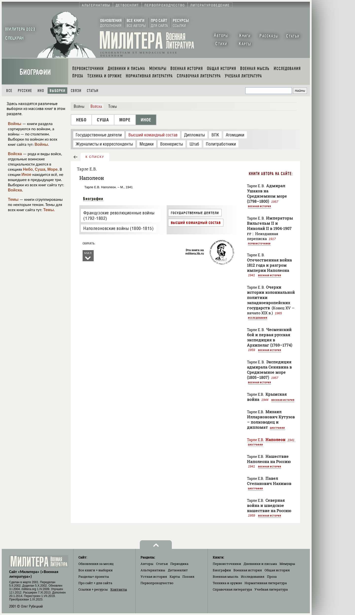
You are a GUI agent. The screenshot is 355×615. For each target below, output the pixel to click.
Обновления (96, 563)
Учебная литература (271, 589)
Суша (40, 169)
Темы (13, 199)
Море (52, 169)
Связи (76, 90)
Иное (26, 174)
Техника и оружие (227, 583)
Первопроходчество (157, 583)
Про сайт (95, 583)
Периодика (179, 563)
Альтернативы (153, 570)
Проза (272, 576)
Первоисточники (259, 243)
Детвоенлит (178, 570)
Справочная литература (232, 589)
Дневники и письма (260, 563)
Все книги (95, 570)
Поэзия (188, 576)
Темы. (49, 210)
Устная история (154, 576)
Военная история (259, 206)
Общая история (277, 570)
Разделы (93, 576)
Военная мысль (225, 576)
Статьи (92, 90)
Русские (25, 90)
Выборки (57, 90)
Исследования (257, 317)
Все (9, 90)
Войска (15, 154)
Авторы (147, 563)
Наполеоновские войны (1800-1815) (118, 228)
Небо (28, 169)
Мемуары (287, 563)
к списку (95, 157)
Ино (40, 90)
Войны (14, 124)
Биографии (35, 72)
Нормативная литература (266, 583)
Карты (175, 576)
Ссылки (93, 589)
